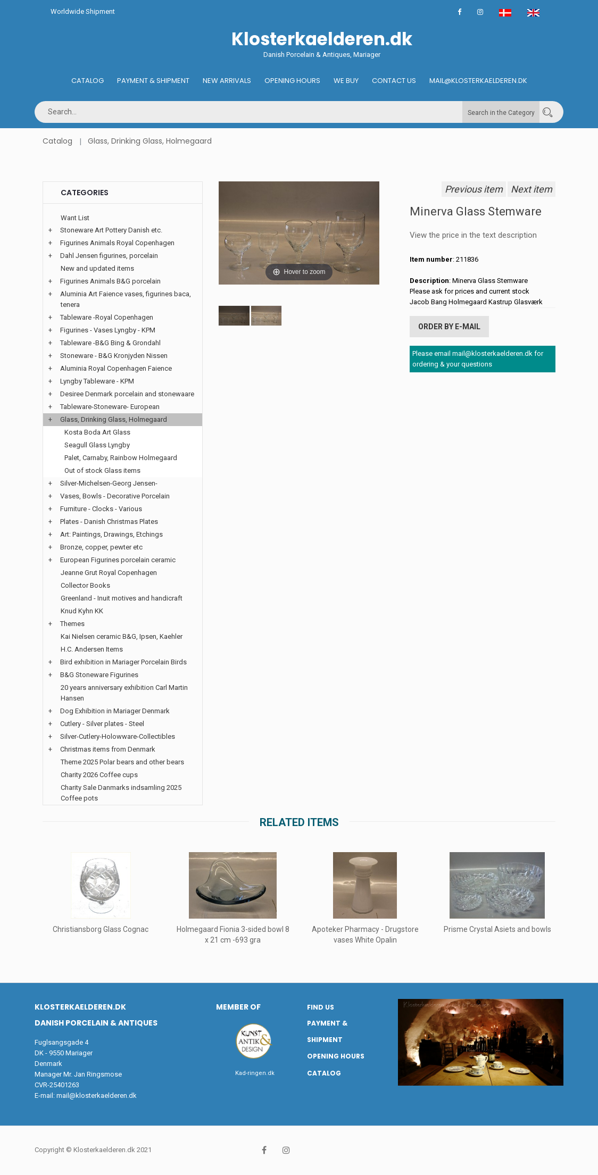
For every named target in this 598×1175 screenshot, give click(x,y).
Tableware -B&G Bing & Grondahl (110, 343)
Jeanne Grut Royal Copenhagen (109, 573)
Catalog (87, 81)
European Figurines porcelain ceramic (118, 560)
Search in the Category (501, 112)
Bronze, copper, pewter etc (101, 547)
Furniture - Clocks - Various (101, 509)
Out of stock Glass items (102, 470)
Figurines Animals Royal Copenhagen (117, 243)
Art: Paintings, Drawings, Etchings (111, 534)
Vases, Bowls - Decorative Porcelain (115, 496)
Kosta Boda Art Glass (97, 432)
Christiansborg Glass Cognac (100, 929)
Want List (75, 218)
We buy (346, 81)
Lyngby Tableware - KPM (97, 381)
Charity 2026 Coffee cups (99, 775)
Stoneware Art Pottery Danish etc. (111, 230)
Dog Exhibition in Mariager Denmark (115, 711)
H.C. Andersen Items (92, 649)
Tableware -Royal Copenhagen (106, 317)
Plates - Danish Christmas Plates (109, 522)
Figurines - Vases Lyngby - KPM (107, 330)
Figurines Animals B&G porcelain (110, 281)
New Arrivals (227, 81)
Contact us (394, 81)
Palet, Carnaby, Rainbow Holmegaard (120, 458)
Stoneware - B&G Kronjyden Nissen (114, 356)
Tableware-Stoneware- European (110, 407)
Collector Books (85, 585)
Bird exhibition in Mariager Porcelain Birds (123, 662)
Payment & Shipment (153, 81)
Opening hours (292, 81)
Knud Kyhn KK (82, 611)
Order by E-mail (449, 326)
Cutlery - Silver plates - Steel (102, 724)
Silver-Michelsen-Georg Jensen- (108, 483)
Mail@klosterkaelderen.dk (478, 81)
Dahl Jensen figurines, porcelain (109, 256)
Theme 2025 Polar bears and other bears (122, 762)
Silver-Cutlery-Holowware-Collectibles (117, 736)
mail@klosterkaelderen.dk (96, 1095)
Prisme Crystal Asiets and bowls (497, 929)
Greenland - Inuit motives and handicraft (121, 598)
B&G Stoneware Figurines (99, 675)
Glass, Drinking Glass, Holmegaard (150, 141)
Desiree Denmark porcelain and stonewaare (127, 394)
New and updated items (97, 268)
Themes (72, 624)
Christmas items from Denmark (107, 749)
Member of (238, 1007)
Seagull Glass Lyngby (97, 445)
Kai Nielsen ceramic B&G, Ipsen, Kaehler (121, 636)
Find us (320, 1007)
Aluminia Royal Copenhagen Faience (116, 368)
